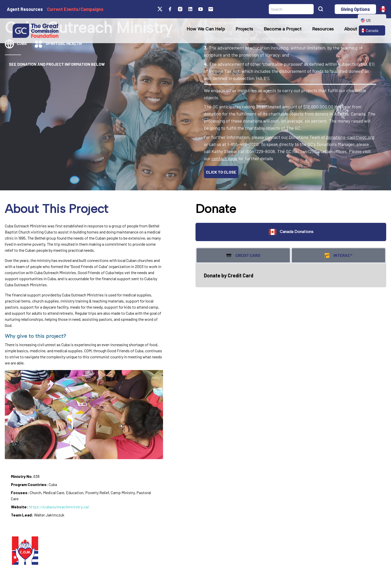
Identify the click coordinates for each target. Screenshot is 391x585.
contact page (224, 158)
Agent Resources (25, 9)
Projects (244, 29)
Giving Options (355, 9)
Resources (323, 29)
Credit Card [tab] (243, 255)
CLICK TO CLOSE (221, 172)
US (366, 20)
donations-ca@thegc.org (350, 137)
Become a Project (282, 29)
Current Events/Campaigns (75, 9)
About (350, 29)
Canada (369, 30)
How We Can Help (206, 29)
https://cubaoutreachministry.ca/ (59, 506)
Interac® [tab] (338, 255)
